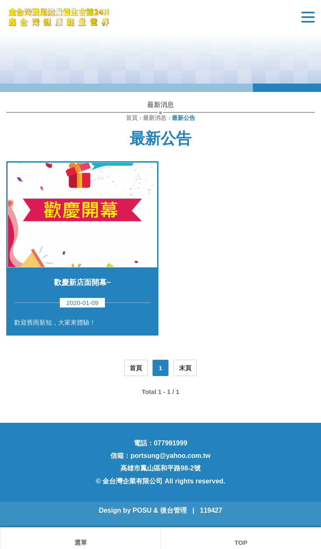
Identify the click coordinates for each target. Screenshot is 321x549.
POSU (141, 510)
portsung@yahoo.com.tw (170, 455)
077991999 (170, 443)
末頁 (185, 367)
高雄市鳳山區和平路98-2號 (160, 468)
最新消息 (154, 117)
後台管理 (173, 510)
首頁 (132, 117)
